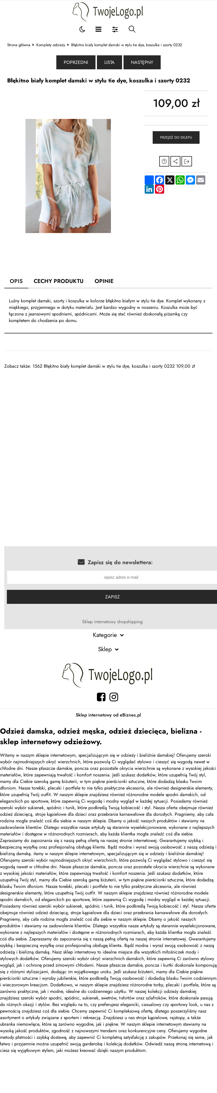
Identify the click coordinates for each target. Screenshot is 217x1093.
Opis (16, 281)
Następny (142, 62)
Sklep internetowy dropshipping (112, 621)
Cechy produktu (58, 281)
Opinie (104, 281)
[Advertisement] (99, 409)
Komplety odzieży (50, 45)
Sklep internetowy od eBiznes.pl (108, 715)
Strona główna (18, 45)
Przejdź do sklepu (176, 137)
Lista (109, 62)
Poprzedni (76, 62)
